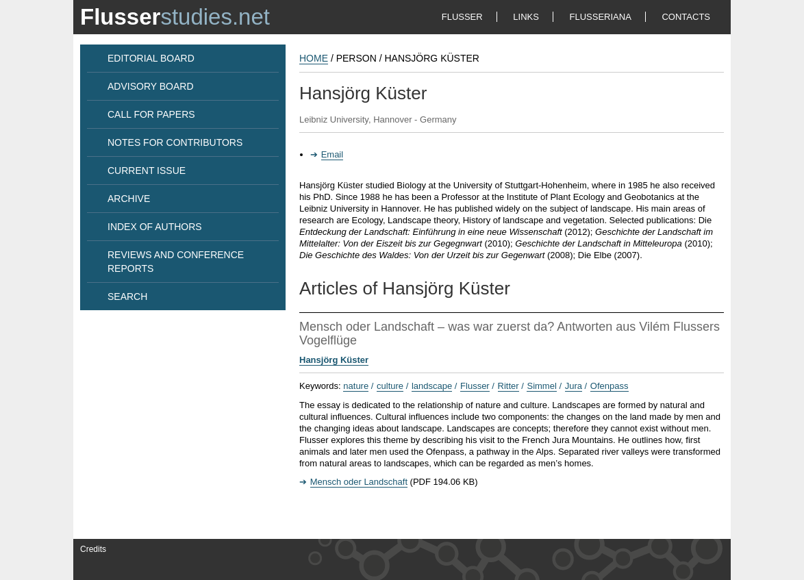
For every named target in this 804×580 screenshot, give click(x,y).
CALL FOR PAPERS (151, 114)
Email (332, 154)
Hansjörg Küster (333, 360)
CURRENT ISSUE (147, 170)
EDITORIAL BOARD (151, 58)
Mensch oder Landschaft (358, 482)
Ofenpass (609, 386)
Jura (573, 386)
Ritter (508, 386)
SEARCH (127, 296)
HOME (313, 58)
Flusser (475, 386)
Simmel (541, 386)
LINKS (526, 17)
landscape (432, 386)
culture (390, 386)
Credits (93, 549)
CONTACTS (686, 17)
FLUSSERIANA (600, 17)
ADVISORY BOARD (151, 86)
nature (355, 386)
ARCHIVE (129, 198)
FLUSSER (462, 17)
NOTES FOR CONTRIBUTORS (175, 142)
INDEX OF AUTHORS (155, 226)
